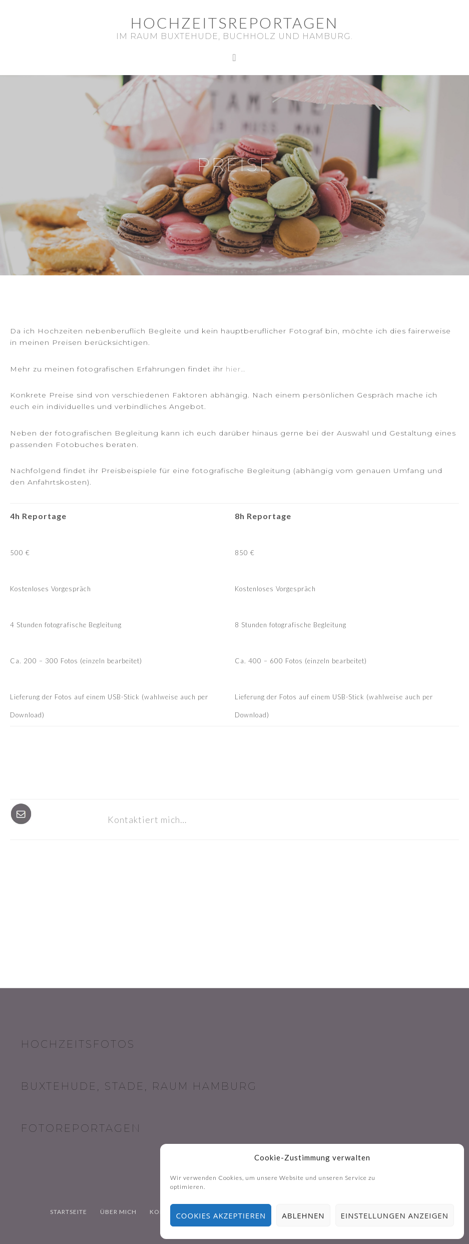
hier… (236, 368)
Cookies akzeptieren (221, 1215)
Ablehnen (303, 1215)
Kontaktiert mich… (147, 819)
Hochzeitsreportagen (234, 23)
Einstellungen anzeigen (394, 1215)
